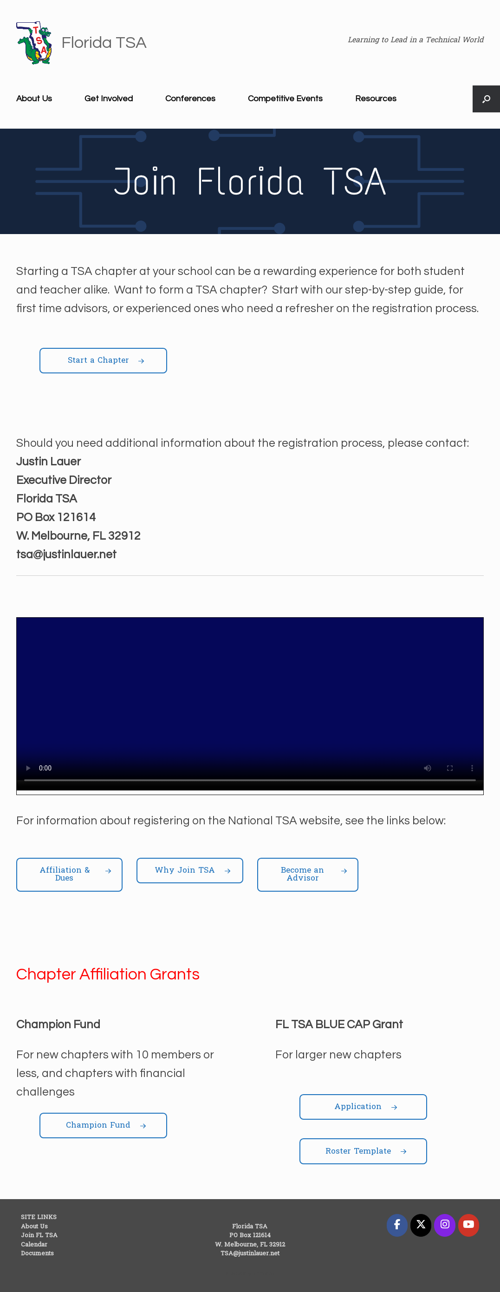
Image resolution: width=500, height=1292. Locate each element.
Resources (375, 98)
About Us (34, 98)
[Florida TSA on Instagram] (444, 1225)
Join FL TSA (39, 1235)
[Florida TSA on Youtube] (468, 1225)
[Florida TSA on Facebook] (397, 1225)
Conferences (190, 98)
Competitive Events (285, 98)
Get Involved (108, 98)
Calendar (34, 1244)
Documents (37, 1253)
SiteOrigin (243, 1274)
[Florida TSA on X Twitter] (420, 1225)
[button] (486, 98)
